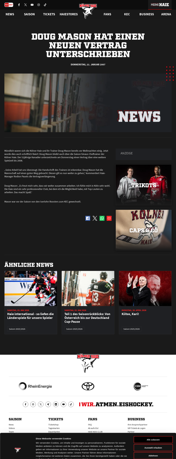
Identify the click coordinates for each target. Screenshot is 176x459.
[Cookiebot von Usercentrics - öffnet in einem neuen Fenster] (18, 454)
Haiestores (69, 14)
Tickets (49, 14)
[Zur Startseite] (88, 11)
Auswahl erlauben (153, 431)
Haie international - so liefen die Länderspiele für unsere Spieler (30, 316)
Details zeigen (145, 453)
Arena (166, 14)
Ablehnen (153, 439)
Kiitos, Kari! (130, 314)
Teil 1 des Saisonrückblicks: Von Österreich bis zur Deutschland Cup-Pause (87, 318)
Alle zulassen (153, 423)
